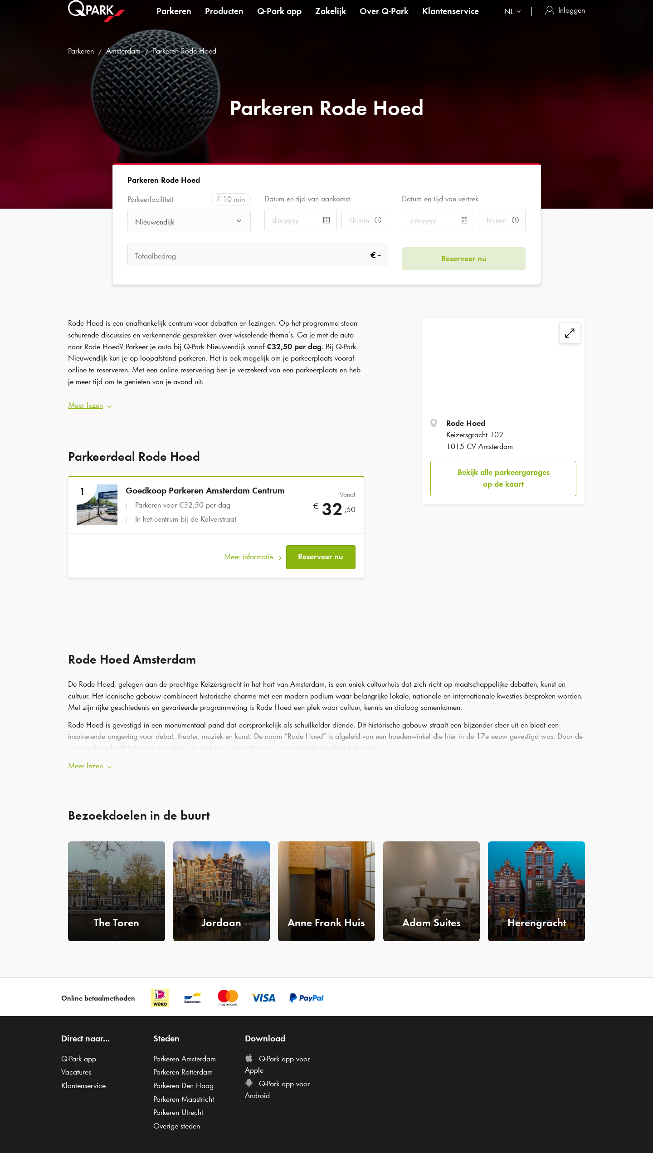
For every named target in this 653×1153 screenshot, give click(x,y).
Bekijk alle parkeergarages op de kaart (504, 478)
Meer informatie (248, 550)
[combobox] (514, 22)
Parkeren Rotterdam (183, 1063)
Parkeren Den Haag (183, 1076)
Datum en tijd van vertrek (440, 199)
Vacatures (76, 1063)
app (279, 20)
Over (384, 20)
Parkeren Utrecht (178, 1103)
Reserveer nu (320, 550)
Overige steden (176, 1116)
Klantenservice (450, 20)
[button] (216, 402)
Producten (224, 20)
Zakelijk (330, 20)
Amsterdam (123, 51)
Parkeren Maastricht (183, 1089)
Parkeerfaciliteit (150, 199)
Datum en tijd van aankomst (307, 199)
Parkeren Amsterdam (184, 1049)
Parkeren (173, 20)
